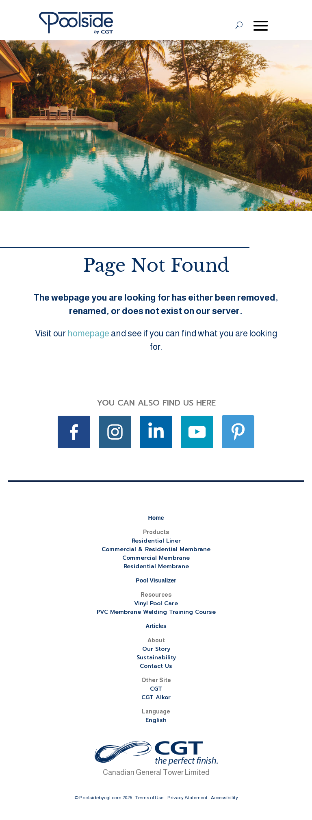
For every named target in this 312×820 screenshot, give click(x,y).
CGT (156, 689)
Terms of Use (149, 797)
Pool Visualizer (156, 580)
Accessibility (224, 797)
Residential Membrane (156, 566)
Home (156, 518)
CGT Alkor (156, 697)
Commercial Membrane (156, 558)
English (156, 720)
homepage (88, 333)
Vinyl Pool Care (156, 603)
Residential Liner (156, 540)
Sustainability (156, 657)
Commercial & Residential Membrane (156, 549)
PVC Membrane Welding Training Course (156, 612)
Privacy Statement (187, 797)
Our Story (156, 649)
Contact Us (156, 666)
